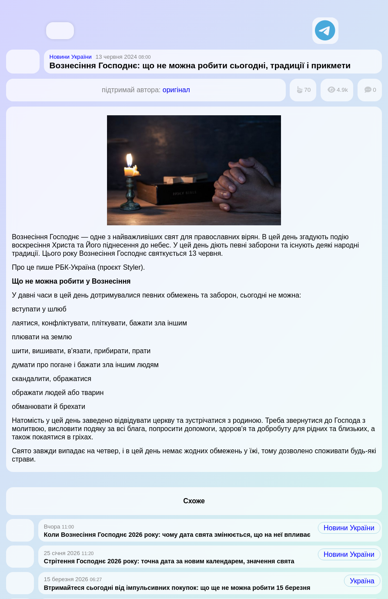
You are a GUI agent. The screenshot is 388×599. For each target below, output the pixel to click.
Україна (362, 581)
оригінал (176, 90)
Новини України (349, 528)
